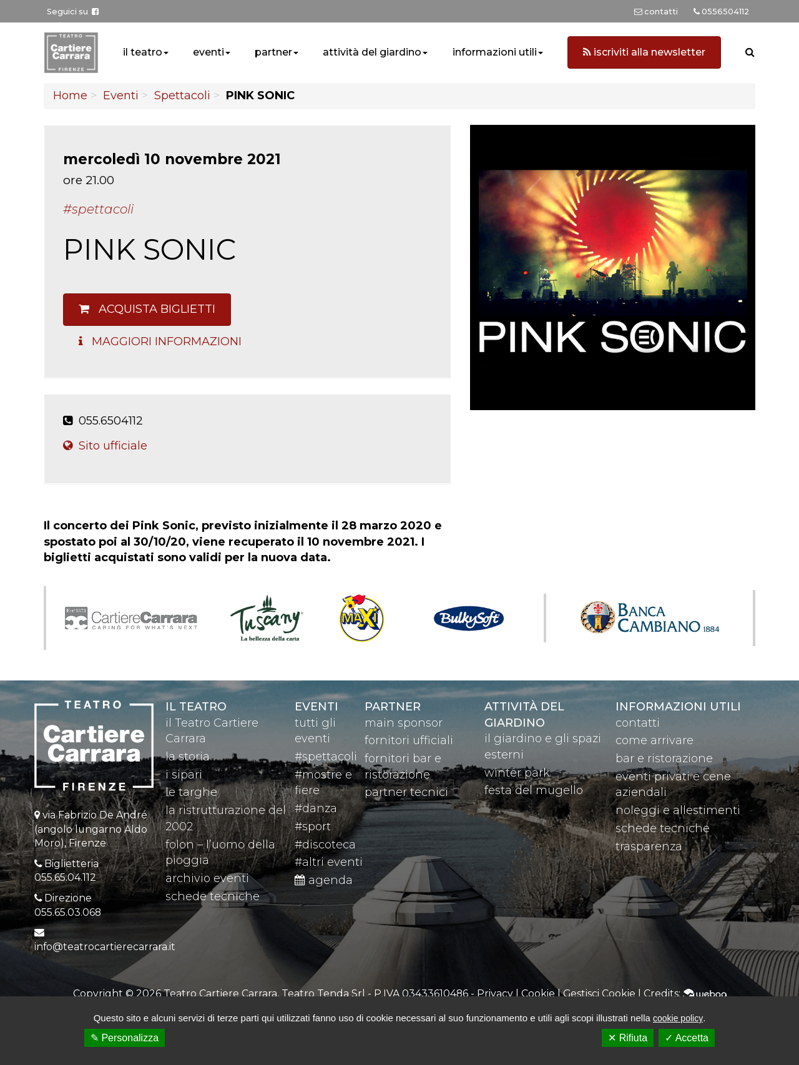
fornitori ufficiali (409, 740)
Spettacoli (182, 95)
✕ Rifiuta (627, 1038)
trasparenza (648, 846)
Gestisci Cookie (599, 993)
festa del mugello (533, 790)
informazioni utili (495, 52)
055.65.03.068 (67, 912)
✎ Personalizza (125, 1038)
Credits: (685, 993)
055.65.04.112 (65, 877)
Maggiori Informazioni (160, 341)
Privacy (495, 993)
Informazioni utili (678, 707)
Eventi (121, 95)
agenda (324, 880)
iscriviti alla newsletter (644, 52)
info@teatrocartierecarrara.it (104, 947)
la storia (187, 756)
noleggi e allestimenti (677, 810)
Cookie (538, 993)
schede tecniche (212, 896)
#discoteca (325, 845)
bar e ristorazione (664, 758)
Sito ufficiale (105, 446)
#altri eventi (329, 862)
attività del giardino (372, 52)
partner (273, 52)
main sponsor (404, 723)
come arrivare (654, 740)
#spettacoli (326, 756)
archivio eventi (207, 878)
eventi (208, 52)
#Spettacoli (98, 209)
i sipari (183, 775)
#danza (316, 808)
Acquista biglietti (147, 309)
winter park (517, 773)
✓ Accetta (686, 1038)
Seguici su (73, 11)
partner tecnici (406, 792)
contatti (637, 723)
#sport (313, 826)
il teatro (142, 52)
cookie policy (678, 1018)
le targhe (191, 792)
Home (70, 95)
